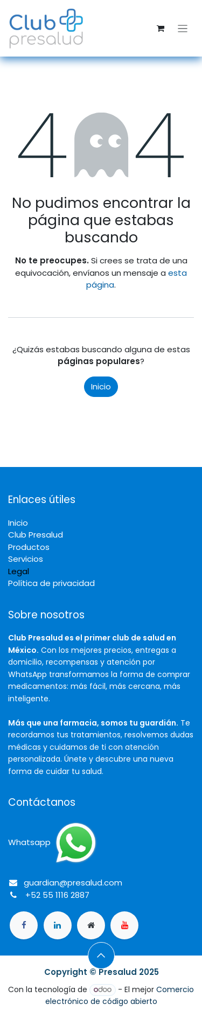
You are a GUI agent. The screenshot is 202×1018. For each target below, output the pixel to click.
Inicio (101, 386)
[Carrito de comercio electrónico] (160, 28)
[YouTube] (124, 925)
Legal (18, 571)
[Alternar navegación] (182, 28)
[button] (101, 955)
